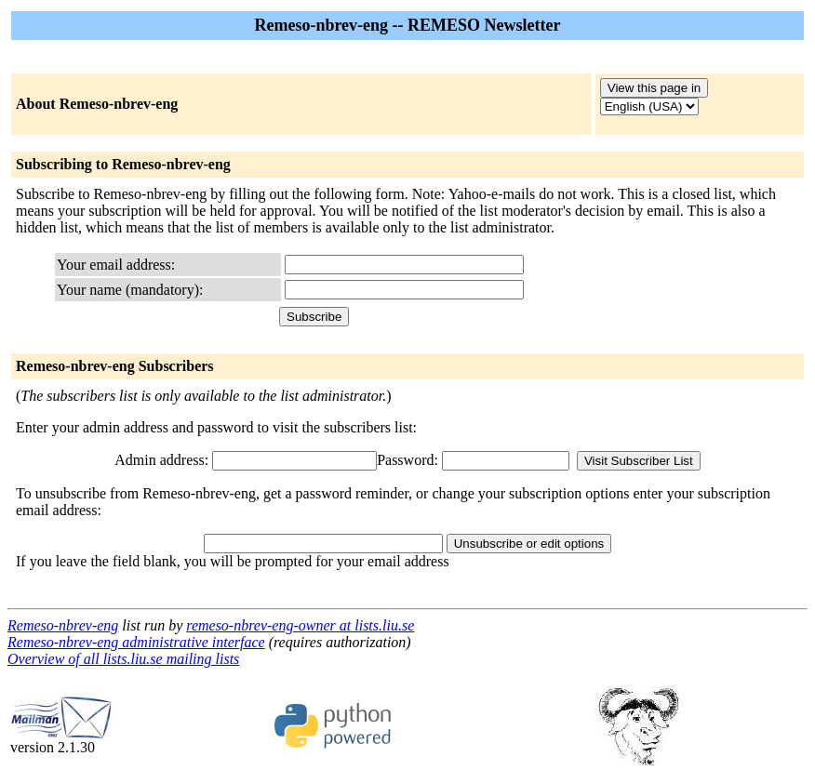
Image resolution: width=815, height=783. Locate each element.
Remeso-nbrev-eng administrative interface (136, 642)
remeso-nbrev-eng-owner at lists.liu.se (300, 625)
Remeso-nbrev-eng (62, 625)
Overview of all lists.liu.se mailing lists (123, 659)
